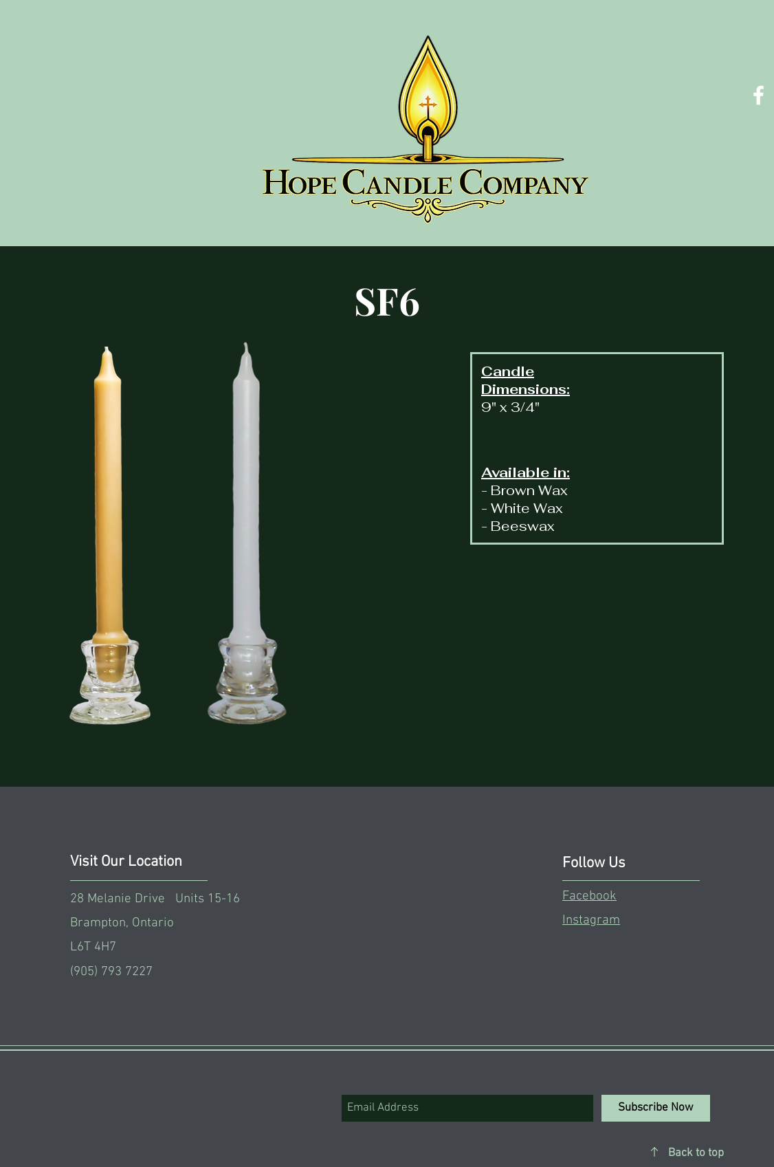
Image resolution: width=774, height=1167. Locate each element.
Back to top (696, 1153)
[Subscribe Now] (655, 1108)
